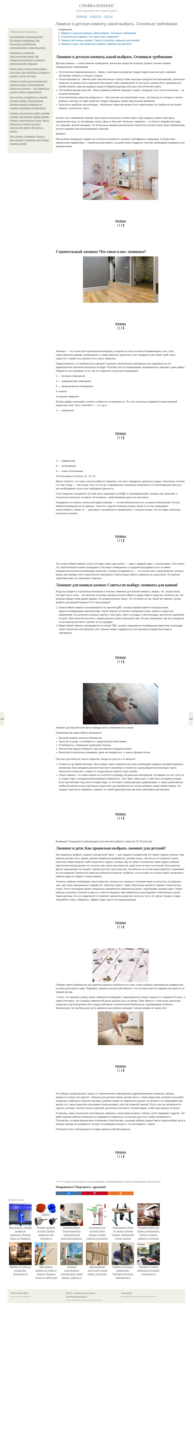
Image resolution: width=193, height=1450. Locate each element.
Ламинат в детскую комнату (75, 1181)
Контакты (69, 1293)
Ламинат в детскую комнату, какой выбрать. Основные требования (98, 33)
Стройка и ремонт (96, 6)
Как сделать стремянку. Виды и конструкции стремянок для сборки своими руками (29, 140)
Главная (81, 16)
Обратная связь (126, 1293)
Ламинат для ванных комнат (135, 1181)
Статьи (108, 16)
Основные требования (95, 1181)
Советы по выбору (153, 1181)
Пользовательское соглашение (84, 1293)
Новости (95, 16)
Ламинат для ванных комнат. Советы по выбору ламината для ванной (100, 40)
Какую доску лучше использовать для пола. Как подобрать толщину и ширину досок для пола (30, 72)
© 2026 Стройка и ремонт (19, 1293)
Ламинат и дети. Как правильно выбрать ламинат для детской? (96, 44)
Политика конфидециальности (76, 1296)
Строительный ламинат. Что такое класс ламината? (90, 36)
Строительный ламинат (114, 1181)
